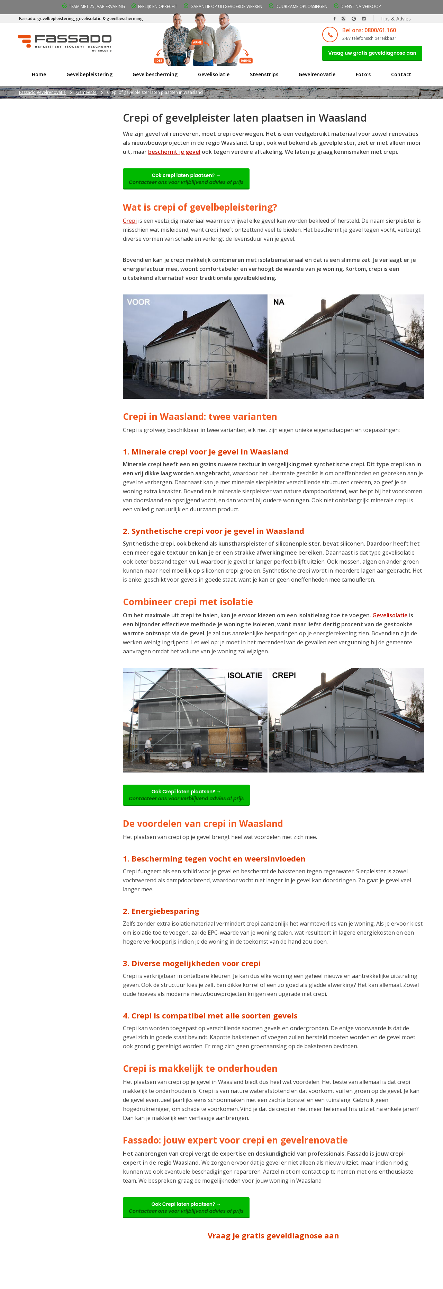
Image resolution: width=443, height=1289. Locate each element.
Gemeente (86, 95)
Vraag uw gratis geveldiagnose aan (368, 54)
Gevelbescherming (155, 77)
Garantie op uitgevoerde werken (226, 6)
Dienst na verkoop (361, 6)
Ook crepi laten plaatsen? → (190, 184)
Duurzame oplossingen (301, 6)
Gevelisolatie (214, 77)
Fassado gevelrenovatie (42, 95)
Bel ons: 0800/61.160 (360, 30)
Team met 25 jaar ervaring (97, 6)
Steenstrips (264, 77)
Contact (401, 77)
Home (38, 77)
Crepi (130, 227)
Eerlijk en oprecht (157, 6)
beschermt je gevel (174, 155)
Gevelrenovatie (317, 77)
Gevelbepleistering (89, 77)
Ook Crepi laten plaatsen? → (190, 803)
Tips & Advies (395, 18)
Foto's (363, 77)
